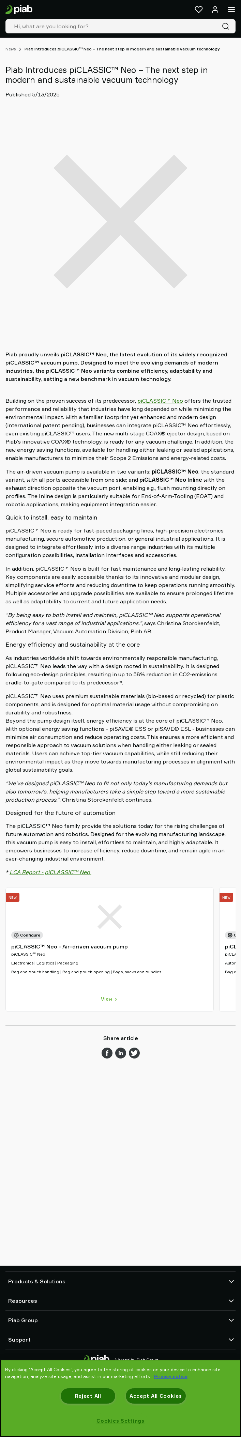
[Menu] (231, 9)
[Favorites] (199, 9)
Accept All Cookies (156, 1396)
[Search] (227, 26)
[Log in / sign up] (215, 9)
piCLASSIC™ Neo (160, 400)
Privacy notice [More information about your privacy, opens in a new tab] (170, 1376)
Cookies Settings (120, 1421)
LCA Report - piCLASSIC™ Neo (50, 872)
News (10, 48)
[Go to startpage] (18, 10)
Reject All (88, 1396)
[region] (120, 1398)
